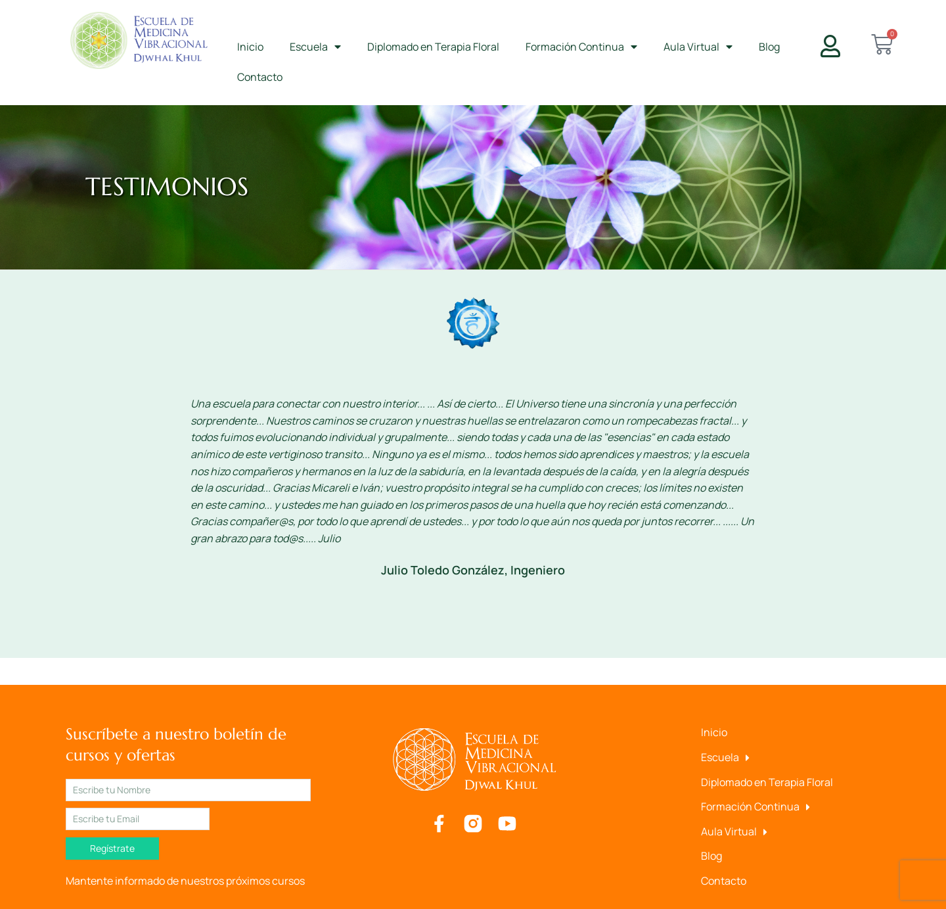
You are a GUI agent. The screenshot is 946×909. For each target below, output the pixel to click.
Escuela (315, 46)
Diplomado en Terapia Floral (433, 46)
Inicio (250, 46)
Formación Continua (581, 46)
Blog (769, 46)
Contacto (259, 77)
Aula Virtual (698, 46)
